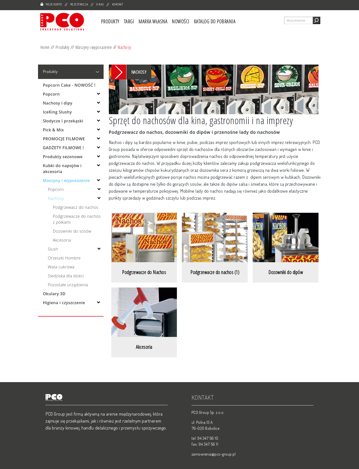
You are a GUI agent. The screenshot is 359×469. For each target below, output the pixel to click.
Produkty (110, 21)
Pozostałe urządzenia (68, 285)
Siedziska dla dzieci (66, 276)
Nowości (180, 21)
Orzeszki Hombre (64, 258)
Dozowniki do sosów (72, 231)
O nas (100, 4)
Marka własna (152, 21)
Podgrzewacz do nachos (76, 207)
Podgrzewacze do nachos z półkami (77, 219)
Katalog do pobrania (215, 21)
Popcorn (56, 189)
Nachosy (124, 47)
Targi (129, 21)
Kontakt (117, 4)
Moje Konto (54, 4)
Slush (53, 249)
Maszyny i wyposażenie (94, 47)
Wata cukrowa (61, 267)
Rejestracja (79, 4)
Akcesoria (62, 240)
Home (45, 47)
